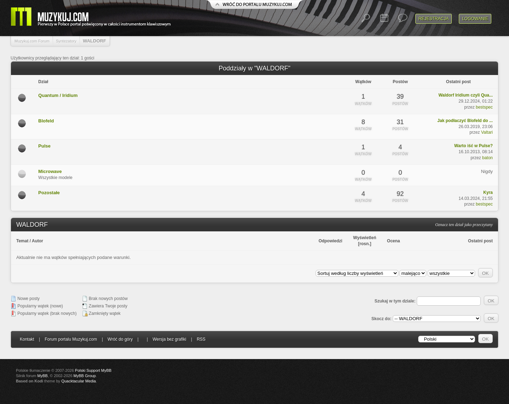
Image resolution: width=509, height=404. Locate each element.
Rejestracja (434, 18)
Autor (37, 240)
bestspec (484, 107)
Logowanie (475, 18)
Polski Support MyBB (93, 370)
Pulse (44, 146)
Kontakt (27, 339)
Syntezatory (66, 41)
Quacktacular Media (78, 381)
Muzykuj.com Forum (31, 41)
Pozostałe (49, 192)
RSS (201, 339)
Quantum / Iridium (57, 95)
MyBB (42, 376)
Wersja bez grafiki (169, 339)
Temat (22, 240)
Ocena (393, 240)
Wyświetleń (364, 237)
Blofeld (46, 120)
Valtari (487, 132)
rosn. (364, 243)
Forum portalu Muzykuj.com (71, 339)
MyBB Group (85, 376)
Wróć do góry (120, 339)
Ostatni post (480, 240)
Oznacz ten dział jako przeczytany (464, 224)
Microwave (50, 171)
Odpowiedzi (330, 240)
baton (487, 157)
